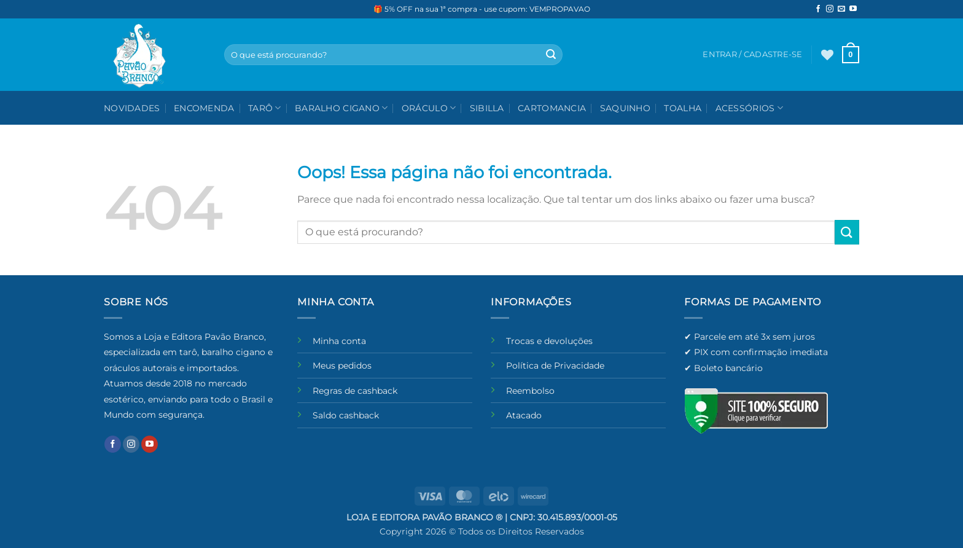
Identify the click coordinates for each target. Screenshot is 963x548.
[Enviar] (550, 54)
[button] (850, 54)
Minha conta (339, 340)
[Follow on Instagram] (829, 9)
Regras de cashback (355, 390)
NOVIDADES (132, 108)
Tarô (264, 108)
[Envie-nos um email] (841, 9)
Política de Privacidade (555, 365)
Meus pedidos (342, 365)
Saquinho (625, 108)
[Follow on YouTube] (853, 9)
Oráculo (429, 108)
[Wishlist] (827, 54)
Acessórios (749, 108)
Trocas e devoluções (549, 340)
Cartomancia (552, 108)
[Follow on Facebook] (818, 9)
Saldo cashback (346, 415)
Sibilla (487, 108)
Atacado (524, 415)
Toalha (682, 108)
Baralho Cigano (341, 108)
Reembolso (530, 390)
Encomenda (204, 108)
